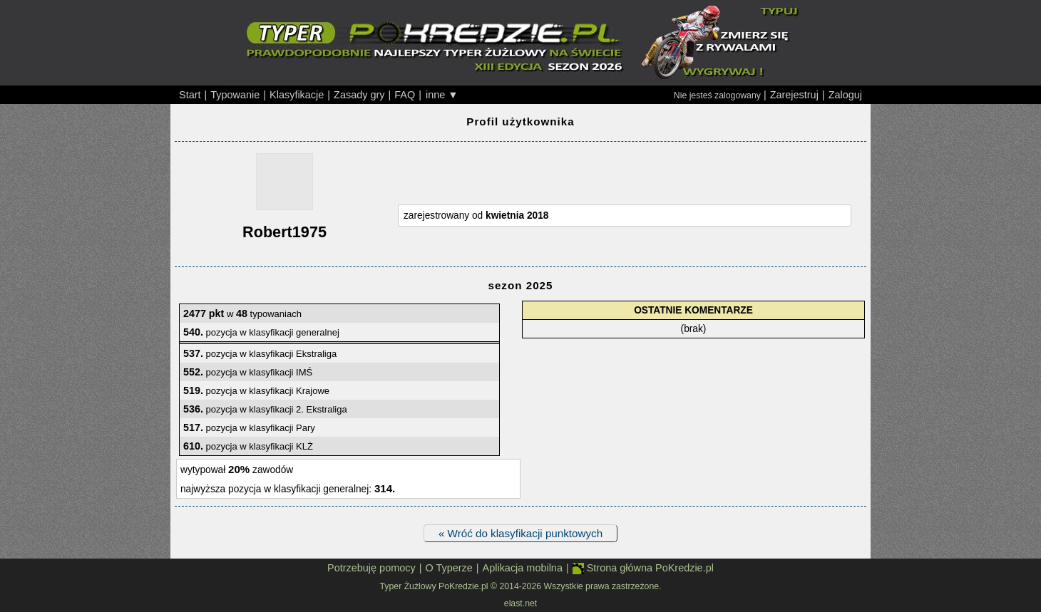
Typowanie (235, 94)
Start (190, 94)
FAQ (404, 94)
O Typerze (448, 568)
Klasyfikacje (297, 94)
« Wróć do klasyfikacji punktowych (520, 533)
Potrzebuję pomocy (371, 568)
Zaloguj (845, 94)
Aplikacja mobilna (523, 568)
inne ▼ (442, 94)
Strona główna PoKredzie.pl (643, 568)
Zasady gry (359, 94)
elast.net (520, 603)
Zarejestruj (794, 94)
